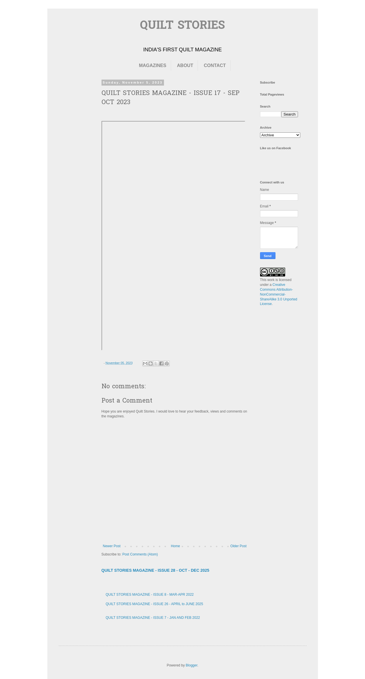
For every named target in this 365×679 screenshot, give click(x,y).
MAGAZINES (152, 65)
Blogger (191, 665)
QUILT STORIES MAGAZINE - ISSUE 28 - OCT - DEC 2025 (155, 570)
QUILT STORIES (182, 26)
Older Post (238, 546)
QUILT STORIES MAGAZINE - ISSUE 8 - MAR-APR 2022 (150, 595)
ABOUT (185, 65)
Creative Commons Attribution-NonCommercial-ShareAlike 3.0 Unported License (278, 294)
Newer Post (112, 546)
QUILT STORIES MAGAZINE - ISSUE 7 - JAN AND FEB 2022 (153, 618)
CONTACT (215, 65)
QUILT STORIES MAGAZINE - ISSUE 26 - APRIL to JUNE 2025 (154, 604)
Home (175, 546)
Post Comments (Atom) (140, 554)
